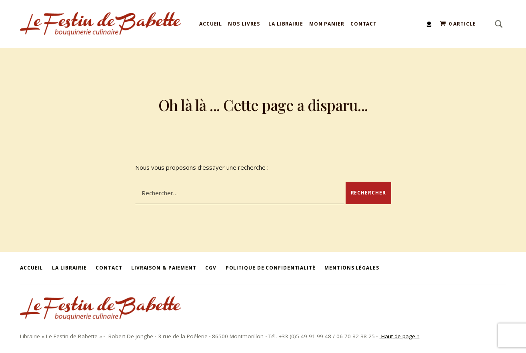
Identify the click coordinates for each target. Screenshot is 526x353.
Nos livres (244, 23)
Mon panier (326, 23)
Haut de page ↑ (400, 336)
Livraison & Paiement (163, 267)
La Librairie (285, 23)
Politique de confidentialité (271, 267)
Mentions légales (351, 267)
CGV (210, 267)
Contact (363, 23)
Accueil (210, 23)
